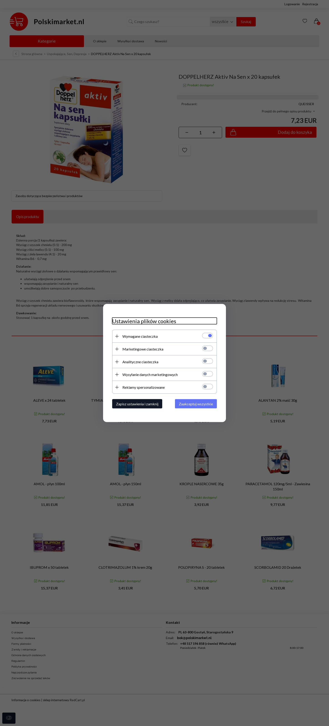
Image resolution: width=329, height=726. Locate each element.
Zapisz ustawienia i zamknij (137, 404)
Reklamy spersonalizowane (143, 387)
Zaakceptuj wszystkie (196, 404)
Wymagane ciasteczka (140, 336)
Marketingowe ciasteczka (142, 349)
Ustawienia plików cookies (144, 321)
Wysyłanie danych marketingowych (150, 374)
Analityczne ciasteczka (140, 362)
